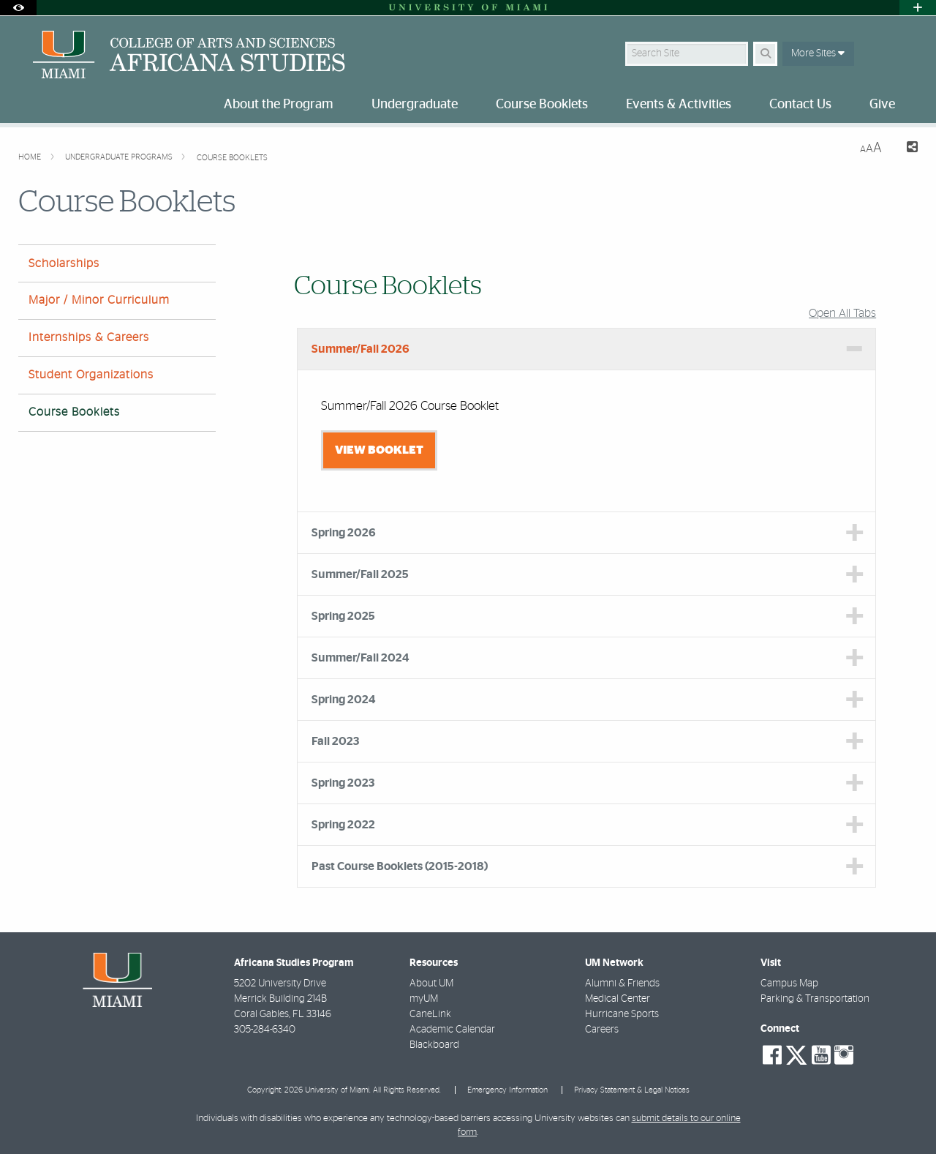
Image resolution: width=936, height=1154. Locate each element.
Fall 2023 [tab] (335, 741)
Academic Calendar (452, 1029)
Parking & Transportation (814, 999)
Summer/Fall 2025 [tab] (360, 574)
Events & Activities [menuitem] (678, 104)
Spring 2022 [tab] (343, 825)
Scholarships (64, 263)
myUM (424, 999)
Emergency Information (507, 1090)
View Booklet (379, 450)
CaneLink (430, 1014)
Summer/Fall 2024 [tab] (360, 658)
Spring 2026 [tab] (344, 533)
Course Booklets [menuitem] (542, 104)
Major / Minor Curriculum (99, 300)
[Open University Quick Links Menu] (917, 7)
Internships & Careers (89, 337)
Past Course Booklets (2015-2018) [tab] (400, 866)
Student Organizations (91, 375)
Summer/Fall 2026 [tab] (361, 349)
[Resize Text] (871, 148)
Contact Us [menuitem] (800, 104)
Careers (602, 1029)
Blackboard (434, 1045)
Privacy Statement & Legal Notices (632, 1090)
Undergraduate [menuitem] (414, 104)
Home (30, 157)
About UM (431, 983)
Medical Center (617, 999)
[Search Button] (765, 54)
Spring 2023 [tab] (343, 783)
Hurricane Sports (622, 1014)
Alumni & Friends (622, 983)
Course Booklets (232, 158)
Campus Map (789, 983)
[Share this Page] (906, 149)
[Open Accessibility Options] (18, 7)
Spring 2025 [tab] (343, 616)
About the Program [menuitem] (278, 104)
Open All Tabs (842, 313)
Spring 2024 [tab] (343, 699)
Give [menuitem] (882, 104)
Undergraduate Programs (120, 157)
